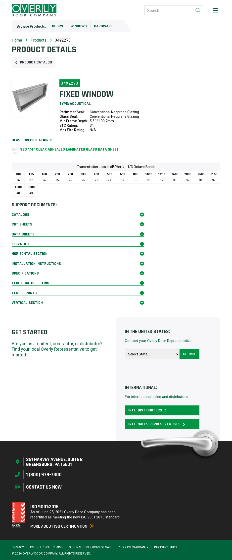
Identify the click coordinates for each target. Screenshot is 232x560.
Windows (78, 26)
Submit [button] (189, 354)
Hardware (103, 26)
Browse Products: (31, 26)
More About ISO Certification (62, 526)
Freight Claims (51, 547)
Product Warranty (133, 547)
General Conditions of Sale (90, 547)
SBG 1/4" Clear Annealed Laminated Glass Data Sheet (69, 149)
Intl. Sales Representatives (156, 424)
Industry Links (165, 547)
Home (17, 40)
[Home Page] (34, 10)
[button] (215, 10)
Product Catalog (33, 62)
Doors (57, 26)
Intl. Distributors (147, 410)
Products (38, 40)
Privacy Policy (23, 547)
